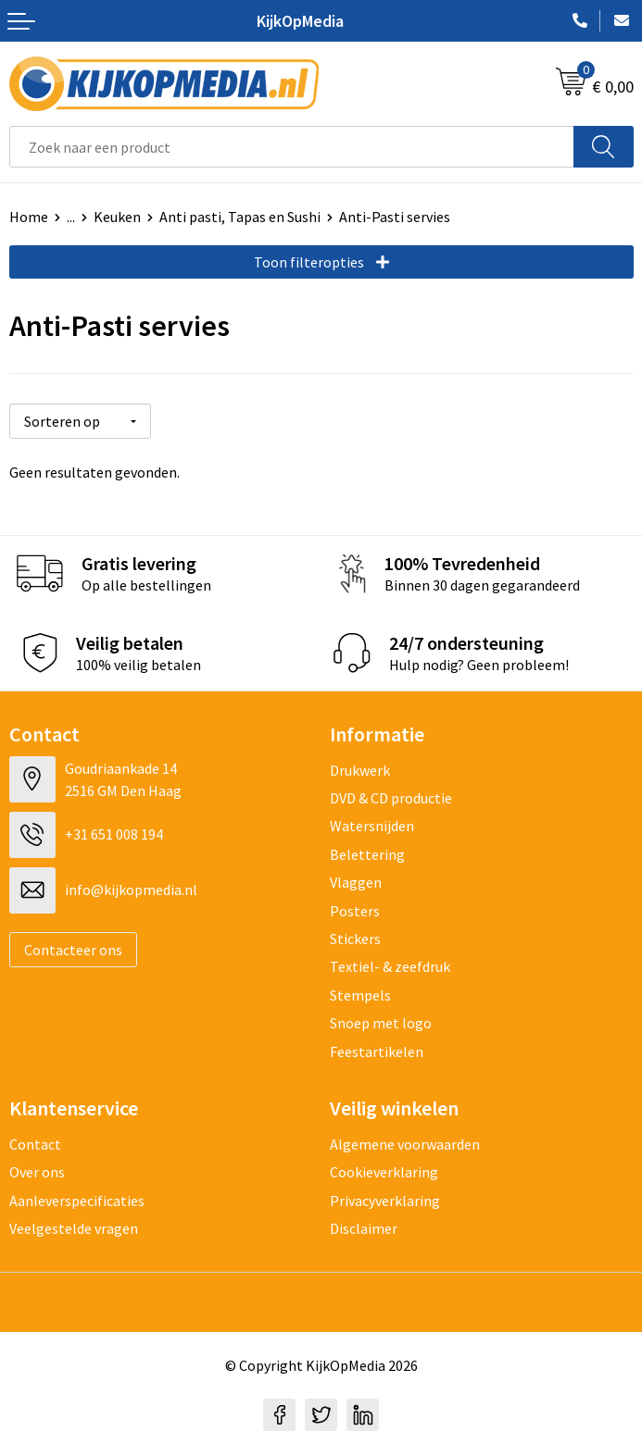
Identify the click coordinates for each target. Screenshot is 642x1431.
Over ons (37, 1172)
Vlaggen (356, 882)
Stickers (355, 938)
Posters (355, 911)
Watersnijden (372, 825)
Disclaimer (363, 1228)
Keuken (117, 216)
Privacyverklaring (385, 1200)
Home (28, 216)
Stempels (360, 995)
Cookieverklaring (384, 1172)
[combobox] (291, 147)
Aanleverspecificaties (77, 1200)
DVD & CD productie (391, 798)
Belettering (367, 854)
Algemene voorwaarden (405, 1144)
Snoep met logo (381, 1023)
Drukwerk (360, 770)
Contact (35, 1144)
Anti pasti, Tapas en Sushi (240, 216)
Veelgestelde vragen (73, 1228)
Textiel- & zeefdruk (390, 966)
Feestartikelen (376, 1051)
